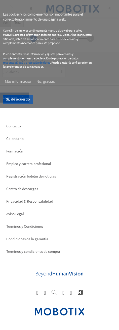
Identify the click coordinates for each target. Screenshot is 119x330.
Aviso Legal (15, 213)
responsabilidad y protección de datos (26, 62)
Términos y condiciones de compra (33, 251)
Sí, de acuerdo (18, 99)
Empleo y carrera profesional (28, 163)
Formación (14, 151)
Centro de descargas (22, 188)
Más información (18, 81)
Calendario (15, 138)
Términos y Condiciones (24, 226)
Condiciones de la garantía (27, 238)
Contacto (13, 126)
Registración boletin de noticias (31, 176)
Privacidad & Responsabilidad (29, 201)
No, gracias (45, 81)
